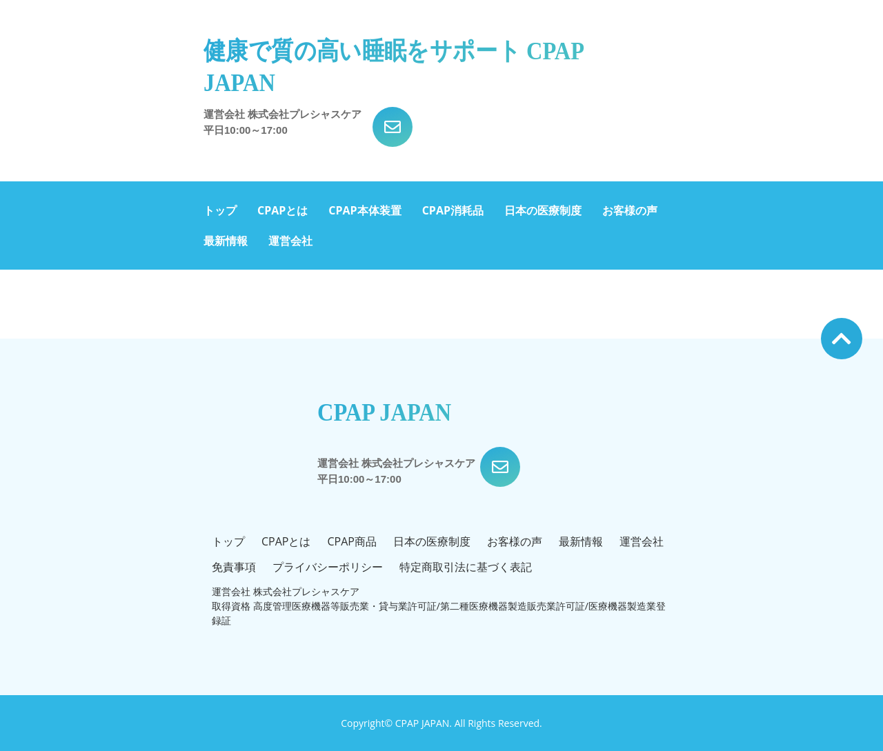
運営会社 (290, 240)
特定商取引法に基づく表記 (465, 566)
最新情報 (226, 240)
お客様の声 (629, 210)
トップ (220, 210)
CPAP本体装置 (364, 210)
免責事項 (234, 566)
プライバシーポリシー (327, 566)
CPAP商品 (351, 541)
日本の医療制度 (543, 210)
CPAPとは (282, 210)
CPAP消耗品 (453, 210)
